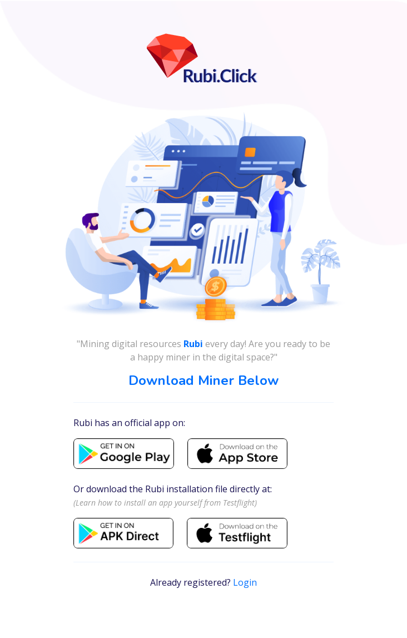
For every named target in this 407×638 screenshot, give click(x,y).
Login (245, 582)
